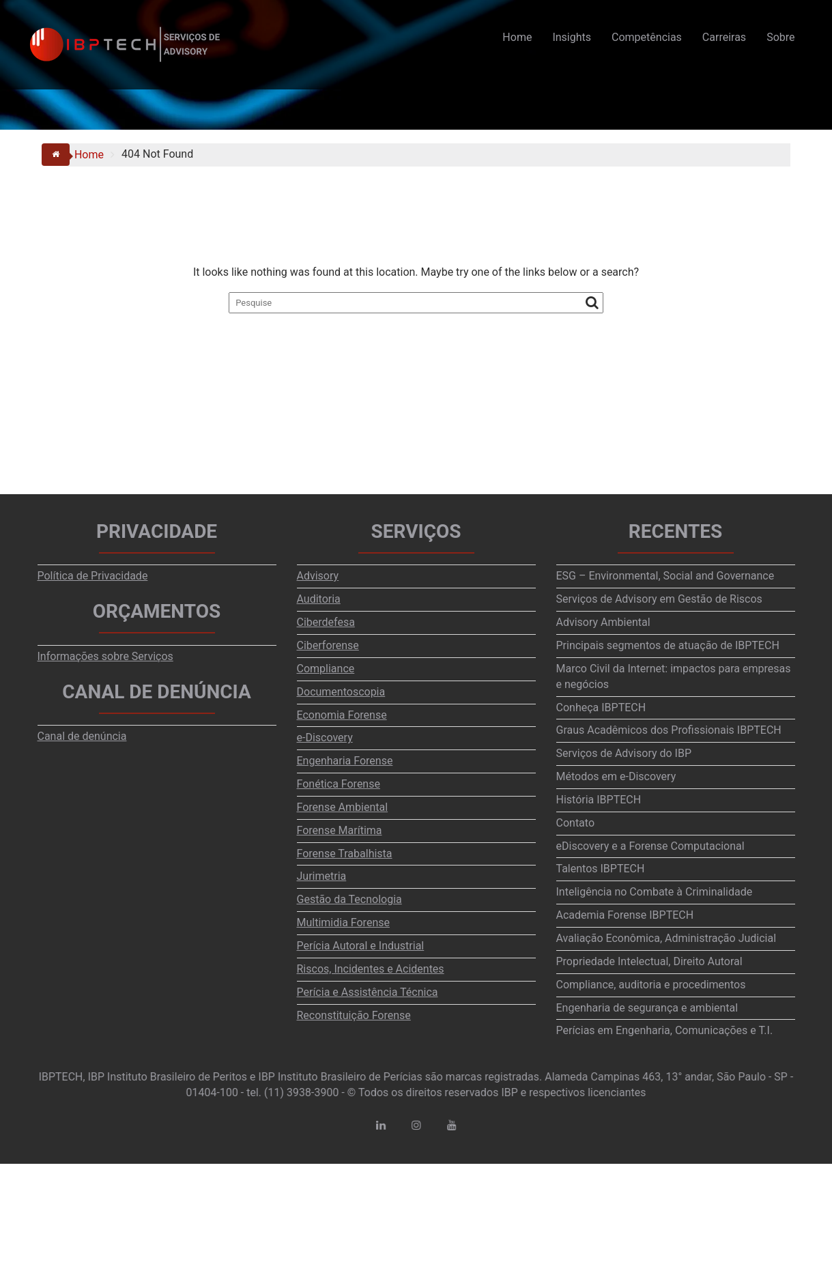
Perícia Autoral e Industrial (361, 945)
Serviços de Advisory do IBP (624, 753)
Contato (575, 822)
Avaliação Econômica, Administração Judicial (666, 938)
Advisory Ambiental (603, 622)
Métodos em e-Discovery (616, 776)
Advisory (318, 575)
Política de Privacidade (93, 575)
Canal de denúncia (82, 736)
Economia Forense (342, 715)
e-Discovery (325, 737)
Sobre (780, 37)
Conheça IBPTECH (601, 707)
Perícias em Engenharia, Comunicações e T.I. (664, 1030)
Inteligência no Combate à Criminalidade (654, 891)
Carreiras (724, 37)
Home (517, 37)
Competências (647, 37)
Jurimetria (322, 876)
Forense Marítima (339, 830)
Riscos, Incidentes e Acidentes (370, 968)
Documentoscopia (341, 691)
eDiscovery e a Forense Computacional (650, 846)
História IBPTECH (599, 799)
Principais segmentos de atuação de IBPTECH (667, 645)
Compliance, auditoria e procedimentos (651, 984)
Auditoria (319, 598)
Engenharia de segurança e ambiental (647, 1007)
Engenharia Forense (345, 760)
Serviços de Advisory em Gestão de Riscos (659, 598)
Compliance (326, 668)
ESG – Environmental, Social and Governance (665, 575)
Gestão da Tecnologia (349, 899)
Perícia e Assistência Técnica (367, 992)
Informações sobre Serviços (105, 656)
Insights (571, 37)
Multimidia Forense (343, 922)
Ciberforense (328, 645)
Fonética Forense (338, 783)
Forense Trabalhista (344, 853)
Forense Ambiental (342, 807)
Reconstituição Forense (354, 1015)
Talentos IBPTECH (600, 868)
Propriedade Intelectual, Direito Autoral (649, 961)
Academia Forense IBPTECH (625, 915)
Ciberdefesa (326, 622)
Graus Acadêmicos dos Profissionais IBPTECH (668, 730)
